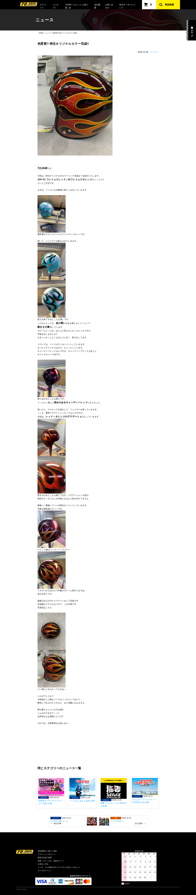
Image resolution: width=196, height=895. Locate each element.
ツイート (154, 52)
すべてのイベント (45, 871)
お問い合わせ (109, 6)
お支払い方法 (43, 864)
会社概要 (97, 6)
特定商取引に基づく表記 (47, 851)
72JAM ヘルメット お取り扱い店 (76, 6)
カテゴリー (43, 6)
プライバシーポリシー (46, 854)
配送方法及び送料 (45, 858)
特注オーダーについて (127, 6)
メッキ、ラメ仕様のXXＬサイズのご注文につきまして (59, 867)
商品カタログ (192, 30)
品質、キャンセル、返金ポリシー (51, 861)
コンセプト (55, 6)
